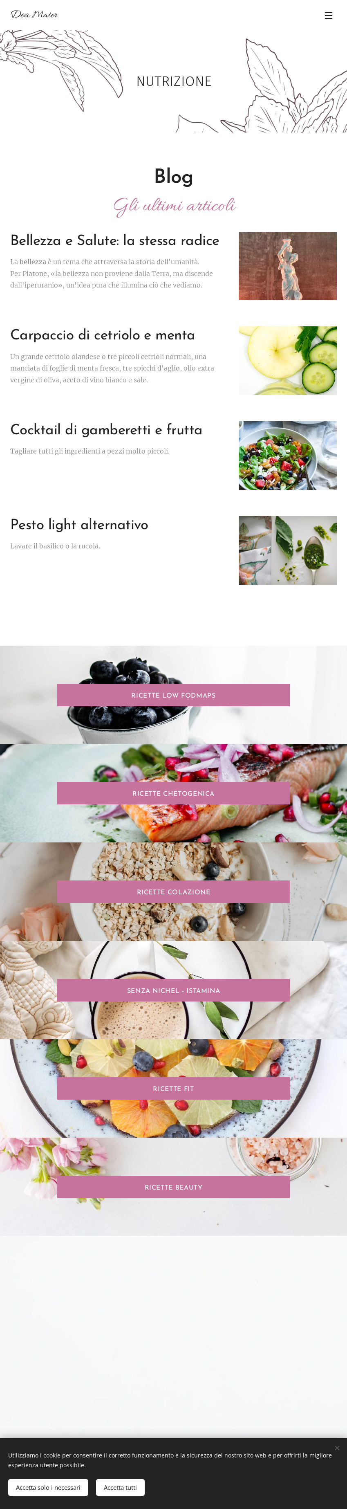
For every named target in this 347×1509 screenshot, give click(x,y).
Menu (328, 15)
